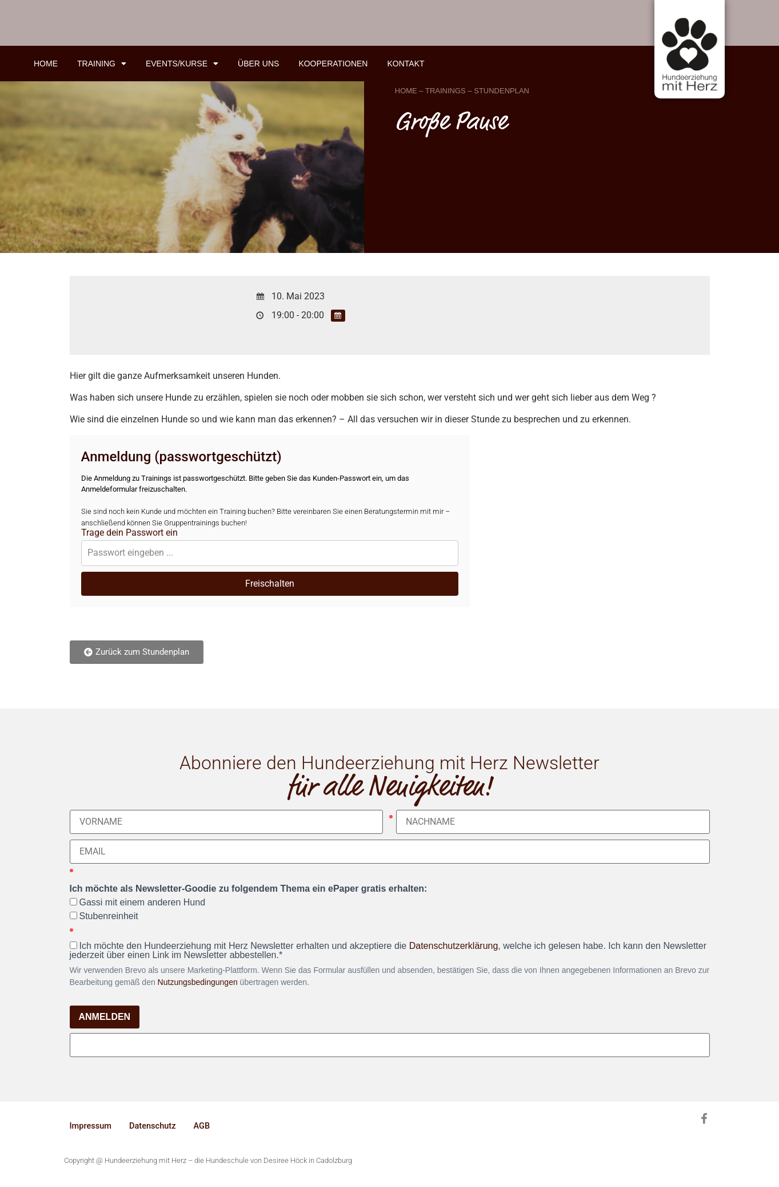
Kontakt (405, 63)
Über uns (258, 63)
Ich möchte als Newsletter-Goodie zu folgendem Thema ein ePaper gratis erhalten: (249, 888)
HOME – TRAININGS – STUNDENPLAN (462, 90)
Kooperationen (332, 63)
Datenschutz (154, 1126)
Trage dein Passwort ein (129, 532)
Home (46, 63)
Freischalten (269, 583)
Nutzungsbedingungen (198, 982)
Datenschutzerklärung (453, 946)
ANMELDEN (105, 1017)
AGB (204, 1126)
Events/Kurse (182, 63)
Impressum (91, 1126)
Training (101, 63)
